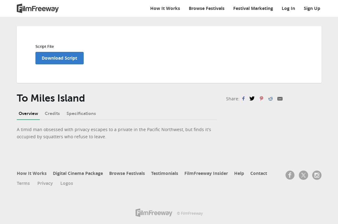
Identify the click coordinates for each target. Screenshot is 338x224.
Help (239, 173)
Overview (28, 113)
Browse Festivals (207, 8)
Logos (66, 183)
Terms (23, 183)
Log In (288, 8)
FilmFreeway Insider (206, 173)
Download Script (59, 58)
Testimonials (164, 173)
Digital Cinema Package (78, 173)
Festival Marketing (253, 8)
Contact (258, 173)
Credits (52, 113)
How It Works (165, 8)
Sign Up (312, 8)
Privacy (45, 183)
